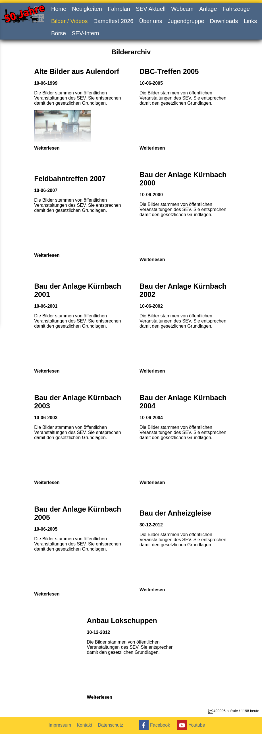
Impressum (60, 725)
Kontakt (84, 725)
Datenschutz (110, 725)
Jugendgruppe (186, 21)
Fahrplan (119, 9)
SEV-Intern (85, 33)
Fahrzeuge (236, 9)
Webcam (182, 9)
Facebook (153, 725)
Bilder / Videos (69, 21)
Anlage (208, 9)
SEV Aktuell (151, 9)
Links (250, 21)
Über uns (150, 21)
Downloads (224, 21)
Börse (58, 33)
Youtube (190, 725)
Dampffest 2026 (113, 21)
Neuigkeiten (87, 9)
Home (58, 9)
